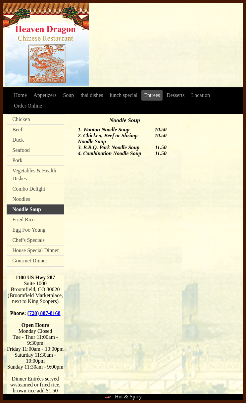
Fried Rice (23, 219)
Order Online (28, 106)
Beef (17, 129)
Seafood (20, 150)
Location (200, 95)
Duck (18, 140)
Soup (68, 95)
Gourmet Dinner (29, 260)
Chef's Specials (28, 240)
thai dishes (91, 95)
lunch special (123, 95)
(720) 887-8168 (44, 313)
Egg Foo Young (28, 230)
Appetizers (44, 95)
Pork (17, 160)
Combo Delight (28, 189)
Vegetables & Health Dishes (34, 174)
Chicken (21, 119)
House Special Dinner (35, 250)
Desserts (175, 95)
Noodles (21, 199)
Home (20, 95)
